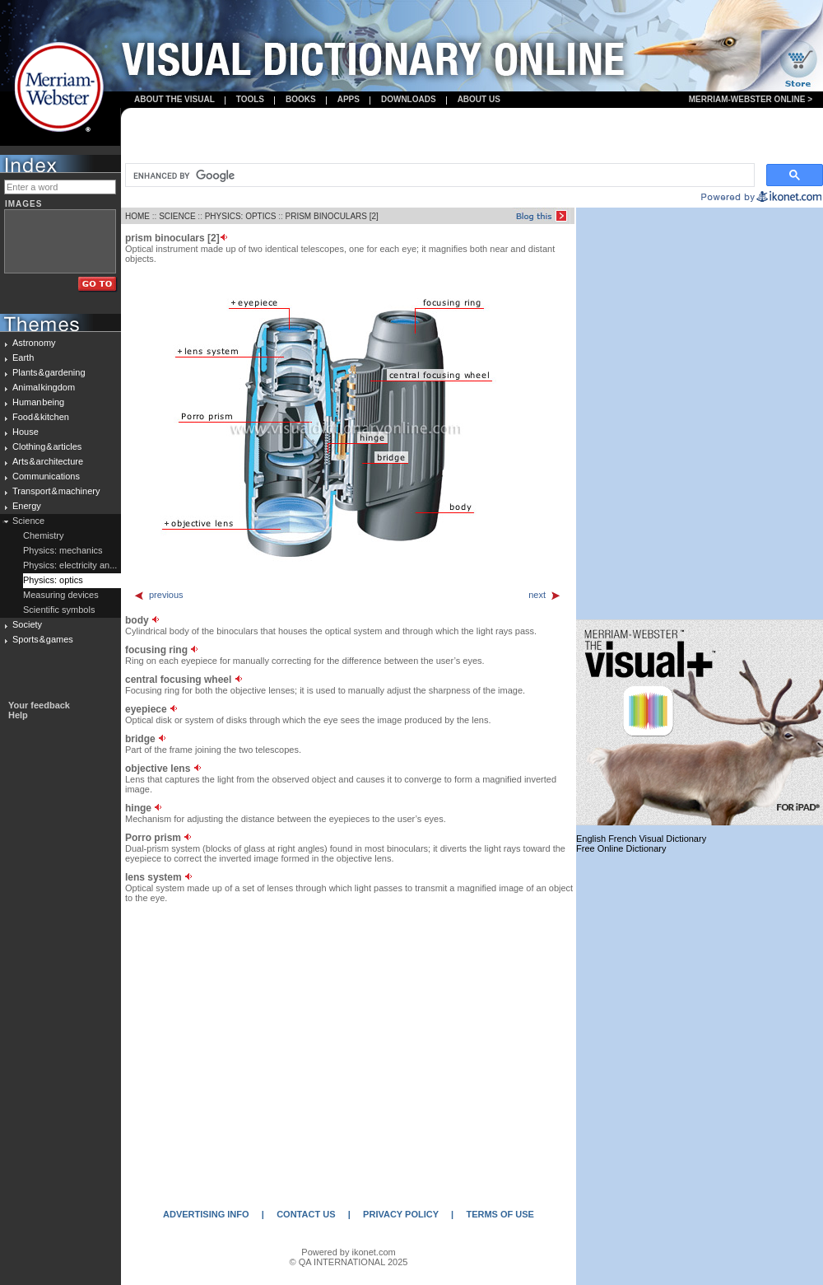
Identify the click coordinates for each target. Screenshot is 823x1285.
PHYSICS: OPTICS (241, 216)
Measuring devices (61, 595)
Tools (250, 99)
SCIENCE (177, 216)
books (301, 99)
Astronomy (34, 343)
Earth (23, 357)
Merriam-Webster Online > (750, 99)
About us (479, 99)
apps (348, 99)
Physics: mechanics (63, 550)
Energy (26, 506)
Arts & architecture (47, 461)
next (544, 595)
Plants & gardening (49, 372)
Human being (38, 402)
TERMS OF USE (500, 1214)
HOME (137, 216)
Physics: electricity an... (70, 565)
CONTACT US (306, 1214)
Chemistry (43, 535)
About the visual (174, 99)
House (25, 432)
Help (18, 715)
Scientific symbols (59, 609)
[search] (438, 175)
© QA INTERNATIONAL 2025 (349, 1262)
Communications (46, 476)
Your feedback (39, 705)
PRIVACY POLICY (401, 1214)
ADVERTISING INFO (206, 1214)
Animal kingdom (43, 387)
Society (27, 624)
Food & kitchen (40, 417)
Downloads (408, 99)
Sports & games (42, 639)
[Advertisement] (472, 136)
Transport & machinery (56, 491)
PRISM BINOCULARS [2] (332, 216)
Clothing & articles (46, 446)
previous (158, 595)
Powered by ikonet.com (348, 1252)
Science (28, 521)
